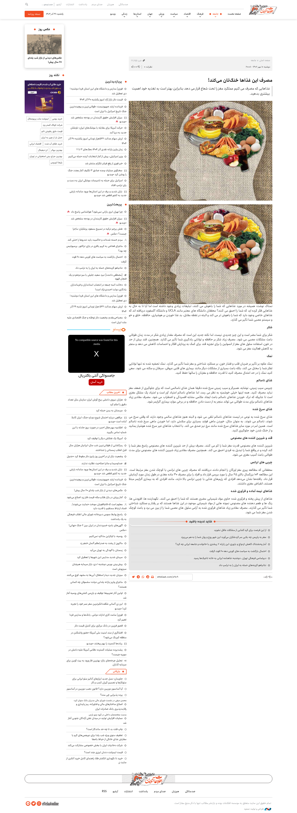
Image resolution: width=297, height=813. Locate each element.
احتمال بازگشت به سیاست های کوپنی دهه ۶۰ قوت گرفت (237, 551)
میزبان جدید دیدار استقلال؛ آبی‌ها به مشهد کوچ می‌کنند (95, 575)
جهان (150, 14)
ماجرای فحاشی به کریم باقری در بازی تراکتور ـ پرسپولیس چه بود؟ (96, 248)
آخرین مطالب (113, 392)
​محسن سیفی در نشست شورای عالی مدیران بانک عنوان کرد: (100, 700)
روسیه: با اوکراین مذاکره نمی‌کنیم (106, 536)
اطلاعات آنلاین (263, 9)
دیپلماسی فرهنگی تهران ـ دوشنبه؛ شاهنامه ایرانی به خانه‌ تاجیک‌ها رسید (230, 558)
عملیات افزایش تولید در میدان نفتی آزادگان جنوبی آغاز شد (97, 720)
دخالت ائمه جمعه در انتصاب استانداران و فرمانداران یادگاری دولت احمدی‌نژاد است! (98, 287)
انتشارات (70, 4)
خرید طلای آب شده (53, 144)
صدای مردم (97, 4)
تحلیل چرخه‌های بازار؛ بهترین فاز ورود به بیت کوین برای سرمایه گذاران (96, 662)
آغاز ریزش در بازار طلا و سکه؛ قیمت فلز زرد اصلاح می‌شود (95, 497)
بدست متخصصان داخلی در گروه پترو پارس (108, 714)
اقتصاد (187, 14)
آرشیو (58, 4)
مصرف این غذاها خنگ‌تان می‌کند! (240, 80)
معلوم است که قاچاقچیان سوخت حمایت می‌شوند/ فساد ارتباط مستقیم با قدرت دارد (99, 506)
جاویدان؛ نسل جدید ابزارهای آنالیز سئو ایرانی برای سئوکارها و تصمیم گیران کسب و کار (99, 681)
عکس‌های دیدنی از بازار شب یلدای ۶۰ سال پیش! (98, 490)
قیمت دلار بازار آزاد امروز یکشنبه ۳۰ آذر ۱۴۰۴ (101, 99)
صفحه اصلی (264, 60)
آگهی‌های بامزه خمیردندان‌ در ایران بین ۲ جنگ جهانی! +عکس (98, 527)
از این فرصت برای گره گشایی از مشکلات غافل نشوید (240, 530)
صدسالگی (123, 4)
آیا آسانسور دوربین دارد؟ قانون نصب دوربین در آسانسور (95, 689)
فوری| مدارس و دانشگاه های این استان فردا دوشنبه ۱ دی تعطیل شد (98, 298)
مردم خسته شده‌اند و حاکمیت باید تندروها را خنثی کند (95, 240)
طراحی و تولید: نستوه (257, 809)
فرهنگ (200, 14)
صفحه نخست (234, 14)
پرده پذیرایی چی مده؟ (111, 695)
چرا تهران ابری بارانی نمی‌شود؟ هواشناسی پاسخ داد (97, 212)
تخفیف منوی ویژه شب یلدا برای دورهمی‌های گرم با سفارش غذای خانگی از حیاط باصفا (99, 737)
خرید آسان (96, 382)
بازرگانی (116, 671)
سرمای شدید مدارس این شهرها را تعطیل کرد (100, 557)
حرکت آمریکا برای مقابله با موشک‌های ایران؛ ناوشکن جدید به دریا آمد (98, 130)
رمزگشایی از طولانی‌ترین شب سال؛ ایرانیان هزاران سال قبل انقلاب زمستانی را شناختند (98, 447)
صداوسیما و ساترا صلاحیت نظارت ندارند (102, 463)
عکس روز (44, 29)
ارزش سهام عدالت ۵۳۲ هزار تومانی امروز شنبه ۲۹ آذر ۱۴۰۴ (98, 308)
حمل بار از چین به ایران (51, 137)
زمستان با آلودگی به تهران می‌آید (106, 550)
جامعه (216, 14)
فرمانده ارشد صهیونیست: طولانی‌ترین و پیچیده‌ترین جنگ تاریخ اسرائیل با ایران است (98, 108)
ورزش (161, 14)
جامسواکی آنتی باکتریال (96, 376)
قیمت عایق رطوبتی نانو (51, 131)
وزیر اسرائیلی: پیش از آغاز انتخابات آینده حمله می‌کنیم (95, 156)
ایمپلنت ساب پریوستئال (38, 119)
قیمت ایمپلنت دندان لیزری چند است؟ (103, 752)
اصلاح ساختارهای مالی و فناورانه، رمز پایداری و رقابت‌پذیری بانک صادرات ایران (101, 706)
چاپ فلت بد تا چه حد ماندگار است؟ (104, 729)
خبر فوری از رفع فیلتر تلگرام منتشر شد (104, 163)
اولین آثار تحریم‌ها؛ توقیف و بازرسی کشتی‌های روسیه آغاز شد (96, 595)
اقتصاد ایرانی (35, 144)
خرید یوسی (57, 119)
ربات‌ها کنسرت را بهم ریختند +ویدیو (104, 643)
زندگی (124, 14)
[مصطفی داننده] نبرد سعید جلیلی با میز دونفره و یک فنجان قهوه (98, 277)
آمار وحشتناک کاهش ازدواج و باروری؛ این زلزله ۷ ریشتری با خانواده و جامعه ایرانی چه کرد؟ (220, 544)
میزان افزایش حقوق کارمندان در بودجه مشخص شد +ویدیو (99, 119)
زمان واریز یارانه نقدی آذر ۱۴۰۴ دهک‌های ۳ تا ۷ (99, 149)
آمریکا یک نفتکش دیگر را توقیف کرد (105, 438)
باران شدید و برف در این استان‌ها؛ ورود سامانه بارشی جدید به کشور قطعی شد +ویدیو (98, 193)
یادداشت (83, 4)
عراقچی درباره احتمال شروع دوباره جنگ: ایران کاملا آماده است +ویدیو (99, 419)
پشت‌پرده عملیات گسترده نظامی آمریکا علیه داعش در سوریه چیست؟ (98, 652)
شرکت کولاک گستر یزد (52, 125)
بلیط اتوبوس (56, 162)
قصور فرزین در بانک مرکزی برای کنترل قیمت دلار (99, 626)
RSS (104, 791)
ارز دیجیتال (43, 150)
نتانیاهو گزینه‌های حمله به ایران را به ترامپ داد (242, 565)
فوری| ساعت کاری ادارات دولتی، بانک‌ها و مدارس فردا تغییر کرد (98, 617)
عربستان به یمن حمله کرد (109, 410)
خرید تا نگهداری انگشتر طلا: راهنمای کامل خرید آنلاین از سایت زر (96, 760)
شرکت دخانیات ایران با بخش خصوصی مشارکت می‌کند (95, 745)
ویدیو (113, 14)
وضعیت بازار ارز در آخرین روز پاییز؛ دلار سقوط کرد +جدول (95, 456)
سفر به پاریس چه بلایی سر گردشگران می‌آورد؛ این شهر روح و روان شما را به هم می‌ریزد (223, 537)
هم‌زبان (110, 4)
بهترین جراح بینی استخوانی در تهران (46, 156)
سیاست (174, 14)
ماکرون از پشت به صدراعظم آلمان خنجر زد (101, 543)
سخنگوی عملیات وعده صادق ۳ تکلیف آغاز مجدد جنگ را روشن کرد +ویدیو (97, 172)
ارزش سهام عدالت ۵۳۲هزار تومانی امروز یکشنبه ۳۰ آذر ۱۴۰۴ (97, 141)
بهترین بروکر (56, 150)
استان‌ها (137, 14)
